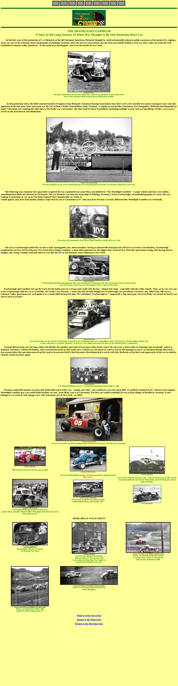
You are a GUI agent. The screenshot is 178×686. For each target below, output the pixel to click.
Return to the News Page (89, 615)
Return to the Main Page (89, 619)
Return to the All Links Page (89, 623)
